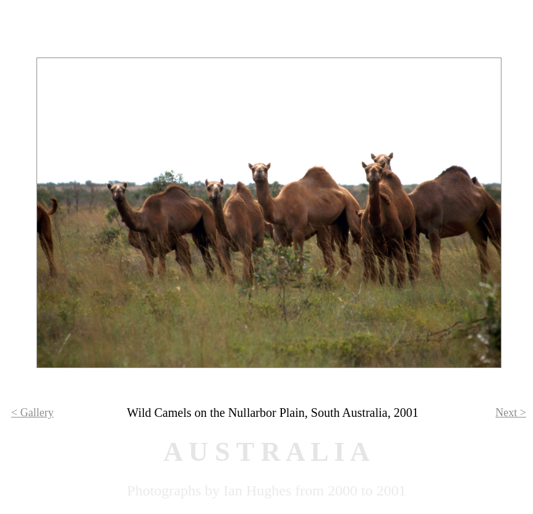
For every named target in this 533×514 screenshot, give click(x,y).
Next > (510, 412)
